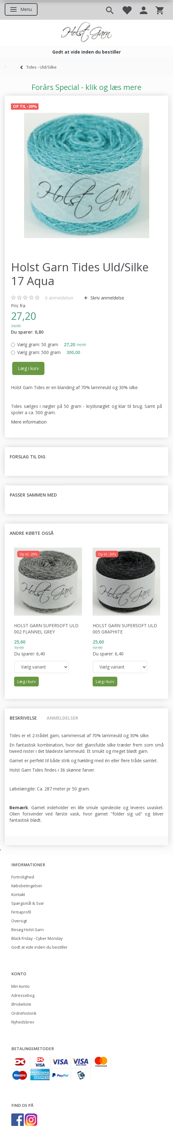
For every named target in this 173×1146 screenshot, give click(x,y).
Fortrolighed (22, 877)
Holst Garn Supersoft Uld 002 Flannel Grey (46, 628)
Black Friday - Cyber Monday (37, 938)
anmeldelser (59, 298)
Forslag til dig (27, 457)
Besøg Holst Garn (27, 929)
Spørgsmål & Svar (27, 903)
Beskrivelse (23, 718)
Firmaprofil (21, 912)
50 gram (51, 344)
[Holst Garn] (86, 33)
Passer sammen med (33, 495)
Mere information (29, 422)
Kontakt (18, 894)
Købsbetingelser (26, 885)
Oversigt (19, 921)
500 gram (48, 352)
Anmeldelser (62, 718)
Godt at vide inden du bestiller (39, 947)
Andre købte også (31, 533)
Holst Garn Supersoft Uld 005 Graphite (125, 628)
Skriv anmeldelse (106, 298)
